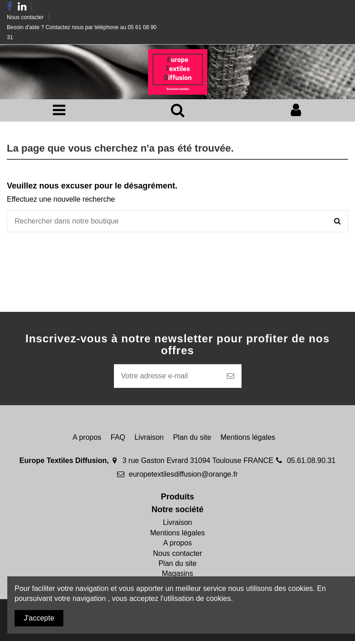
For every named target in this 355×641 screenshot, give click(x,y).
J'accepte (39, 618)
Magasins (177, 573)
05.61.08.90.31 (311, 460)
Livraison (149, 437)
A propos (86, 437)
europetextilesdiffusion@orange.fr (183, 474)
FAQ (118, 437)
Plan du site (192, 437)
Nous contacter (26, 17)
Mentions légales (248, 437)
